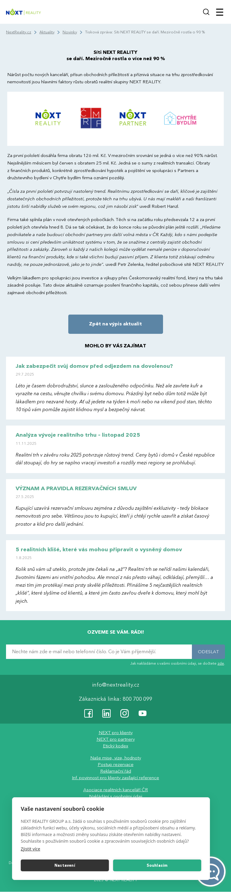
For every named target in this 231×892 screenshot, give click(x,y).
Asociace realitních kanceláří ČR (115, 790)
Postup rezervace (116, 765)
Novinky (70, 32)
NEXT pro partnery (116, 740)
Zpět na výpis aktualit (115, 324)
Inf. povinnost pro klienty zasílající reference (115, 778)
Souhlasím (157, 865)
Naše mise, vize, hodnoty (115, 758)
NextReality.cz (18, 32)
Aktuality (46, 32)
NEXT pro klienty (116, 733)
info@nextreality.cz (115, 685)
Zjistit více (30, 849)
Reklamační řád (115, 771)
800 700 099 (137, 699)
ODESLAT (208, 652)
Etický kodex (115, 746)
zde (220, 663)
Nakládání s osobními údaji (115, 797)
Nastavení (64, 865)
